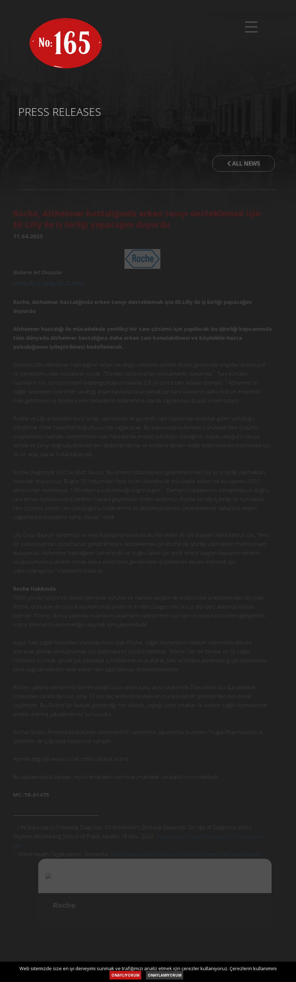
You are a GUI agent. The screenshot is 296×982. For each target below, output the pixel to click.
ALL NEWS (241, 163)
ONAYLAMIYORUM (164, 975)
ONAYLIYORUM (125, 975)
